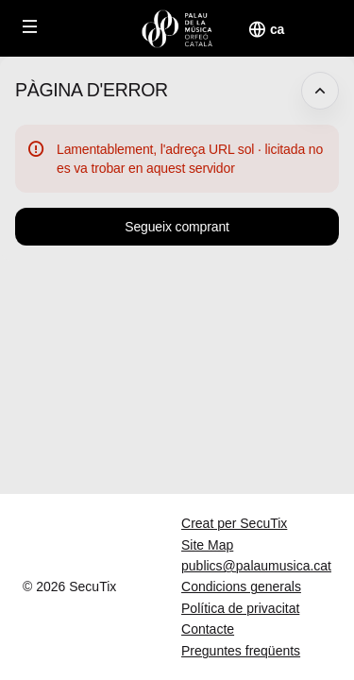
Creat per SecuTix (234, 523)
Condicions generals (241, 586)
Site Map (207, 544)
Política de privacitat (240, 608)
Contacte (207, 629)
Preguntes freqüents (240, 650)
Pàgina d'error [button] (91, 89)
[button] (30, 26)
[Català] (277, 29)
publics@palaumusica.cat (256, 565)
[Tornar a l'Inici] (177, 28)
